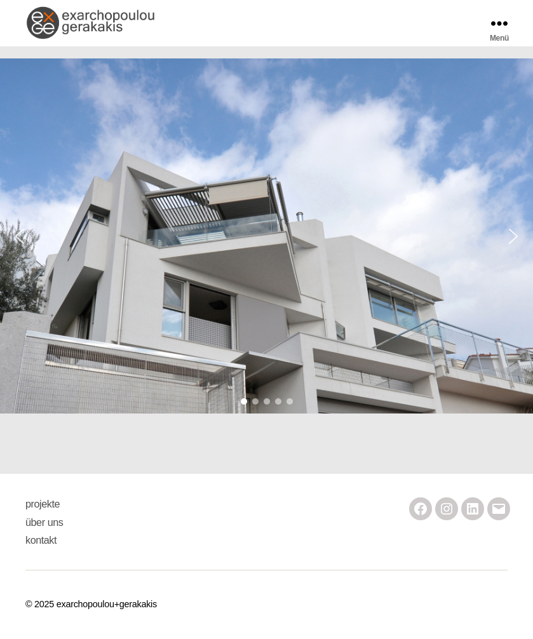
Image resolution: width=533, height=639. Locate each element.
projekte (42, 503)
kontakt (41, 540)
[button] (266, 236)
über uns (44, 522)
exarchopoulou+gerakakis (107, 604)
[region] (266, 236)
